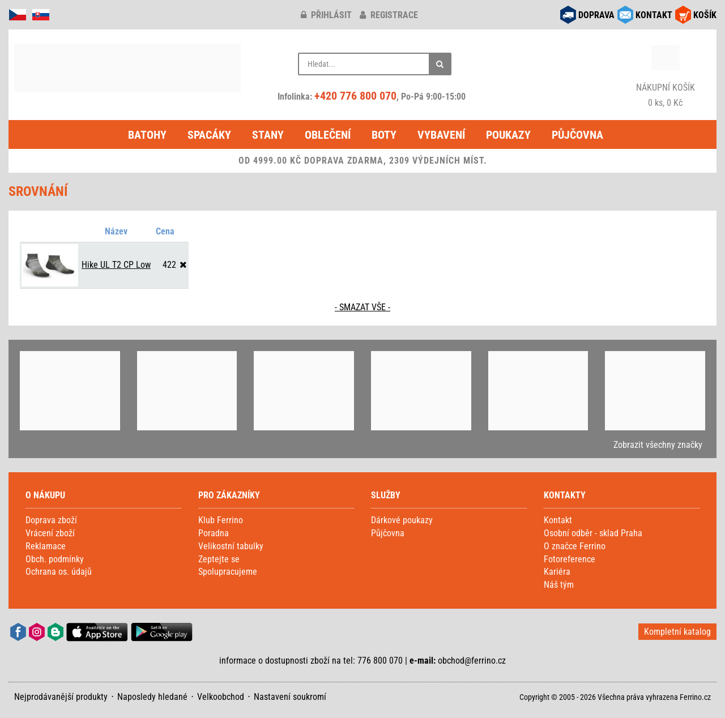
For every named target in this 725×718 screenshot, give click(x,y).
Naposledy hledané (152, 696)
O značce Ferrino (574, 546)
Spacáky (209, 135)
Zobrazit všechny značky (657, 444)
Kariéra (557, 571)
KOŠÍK (705, 15)
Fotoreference (569, 559)
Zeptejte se (219, 559)
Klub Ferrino (220, 520)
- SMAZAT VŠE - (362, 307)
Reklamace (45, 546)
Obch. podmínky (54, 559)
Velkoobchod (220, 696)
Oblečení (328, 135)
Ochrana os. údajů (58, 571)
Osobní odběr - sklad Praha (593, 533)
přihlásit (326, 15)
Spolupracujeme (227, 571)
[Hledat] (440, 64)
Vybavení (441, 135)
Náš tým (559, 584)
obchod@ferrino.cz (472, 660)
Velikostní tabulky (230, 546)
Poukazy (508, 135)
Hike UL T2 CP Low (116, 264)
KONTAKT (654, 15)
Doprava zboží (51, 520)
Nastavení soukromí (290, 696)
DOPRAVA (596, 15)
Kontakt (558, 520)
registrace (389, 15)
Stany (268, 135)
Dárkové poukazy (402, 520)
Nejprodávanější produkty (61, 696)
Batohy (147, 135)
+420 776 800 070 (355, 95)
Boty (384, 135)
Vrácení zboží (50, 533)
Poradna (213, 533)
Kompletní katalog (677, 631)
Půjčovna (577, 135)
